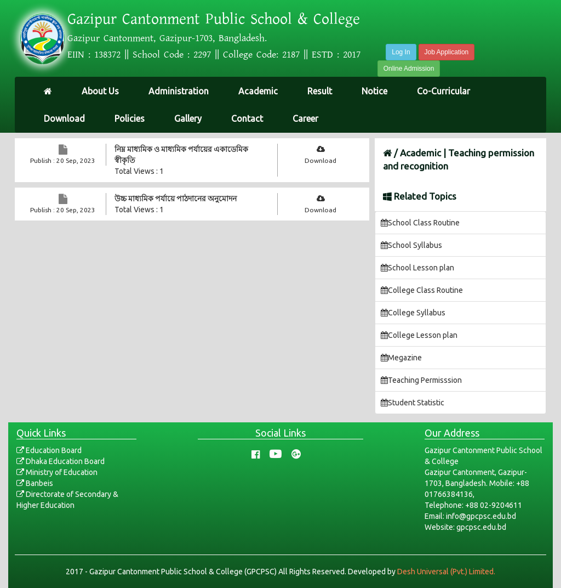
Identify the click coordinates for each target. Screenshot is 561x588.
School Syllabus (411, 245)
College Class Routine (422, 290)
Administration (178, 91)
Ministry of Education (57, 472)
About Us (100, 91)
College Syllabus (413, 312)
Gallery (188, 118)
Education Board (49, 450)
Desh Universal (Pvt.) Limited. (446, 571)
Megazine (401, 357)
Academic (258, 91)
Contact (247, 118)
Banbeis (34, 483)
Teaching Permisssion (421, 380)
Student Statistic (412, 402)
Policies (130, 118)
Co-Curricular (443, 91)
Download (64, 118)
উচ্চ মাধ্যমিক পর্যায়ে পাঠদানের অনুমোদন (176, 198)
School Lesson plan (417, 267)
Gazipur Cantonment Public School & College (213, 19)
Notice (374, 91)
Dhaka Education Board (60, 461)
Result (319, 91)
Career (305, 118)
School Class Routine (420, 222)
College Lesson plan (419, 335)
